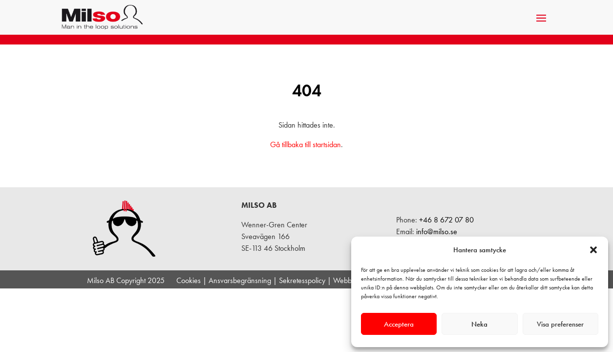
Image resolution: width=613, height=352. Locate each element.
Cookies (188, 280)
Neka (479, 324)
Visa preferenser (560, 324)
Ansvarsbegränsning (240, 280)
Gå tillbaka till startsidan (305, 144)
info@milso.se (436, 231)
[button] (593, 250)
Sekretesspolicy (302, 280)
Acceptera (399, 324)
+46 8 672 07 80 (446, 220)
